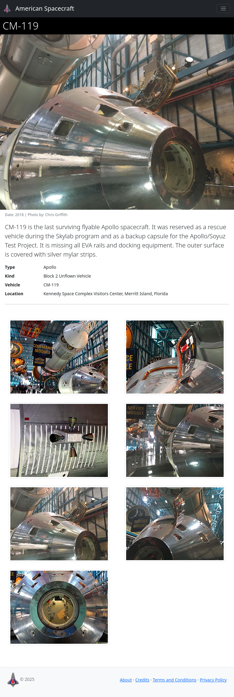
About (126, 680)
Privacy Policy (213, 680)
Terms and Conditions (174, 680)
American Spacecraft (35, 8)
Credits (142, 680)
